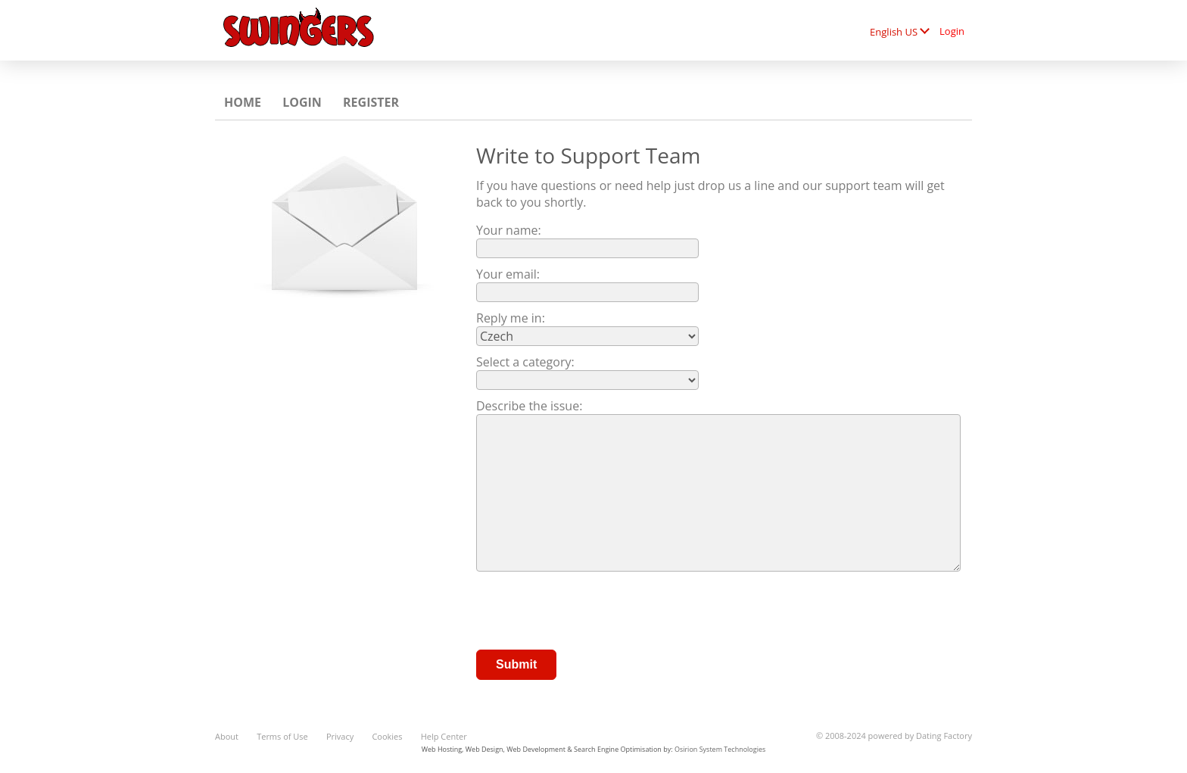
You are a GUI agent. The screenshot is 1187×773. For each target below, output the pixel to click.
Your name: (508, 230)
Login (951, 31)
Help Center (444, 736)
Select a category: (525, 362)
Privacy (340, 736)
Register (371, 102)
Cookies (387, 736)
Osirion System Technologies (720, 749)
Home (242, 102)
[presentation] (591, 612)
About (226, 736)
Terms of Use (282, 736)
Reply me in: (510, 318)
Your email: (508, 274)
